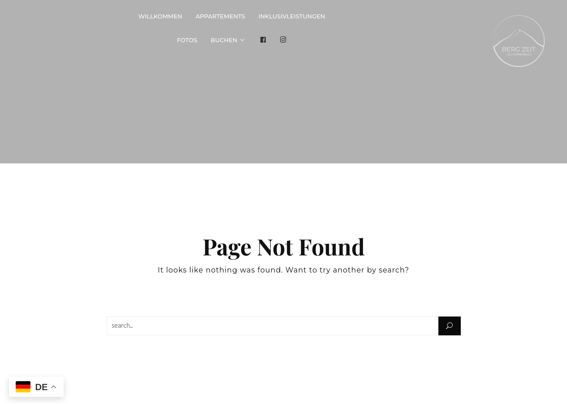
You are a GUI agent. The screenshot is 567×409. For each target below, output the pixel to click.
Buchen (224, 40)
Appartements (220, 16)
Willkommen (160, 16)
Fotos (187, 40)
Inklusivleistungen (292, 16)
